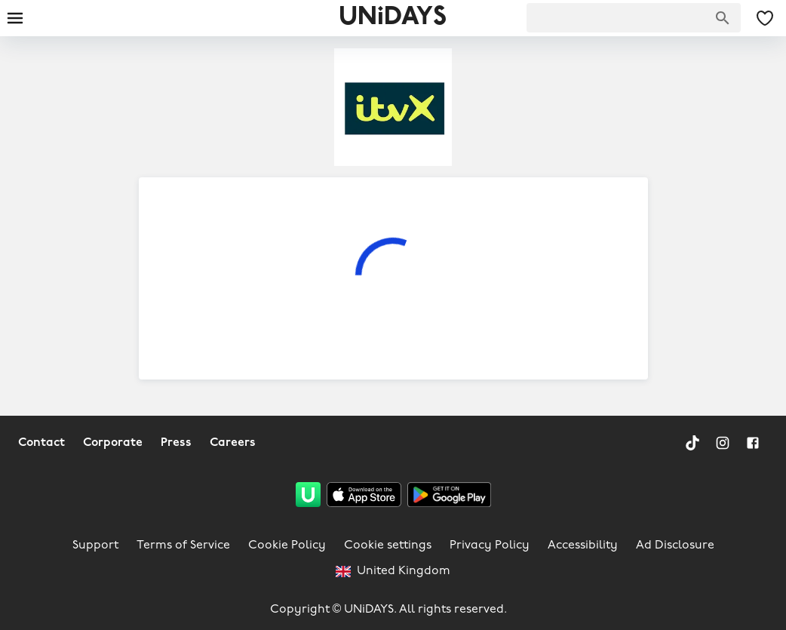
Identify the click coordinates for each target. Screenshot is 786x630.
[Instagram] (723, 443)
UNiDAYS (393, 18)
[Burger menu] (15, 18)
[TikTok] (692, 443)
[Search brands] (723, 18)
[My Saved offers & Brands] (765, 18)
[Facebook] (753, 443)
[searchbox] (634, 17)
